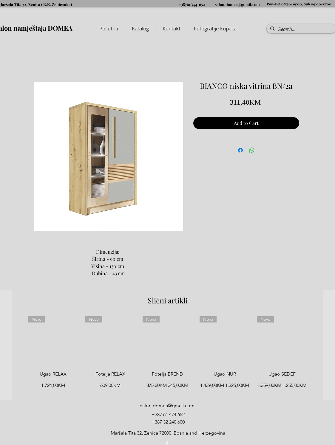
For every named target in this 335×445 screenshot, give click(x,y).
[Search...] (300, 29)
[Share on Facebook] (240, 150)
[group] (167, 355)
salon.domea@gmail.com (237, 4)
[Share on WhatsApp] (251, 150)
